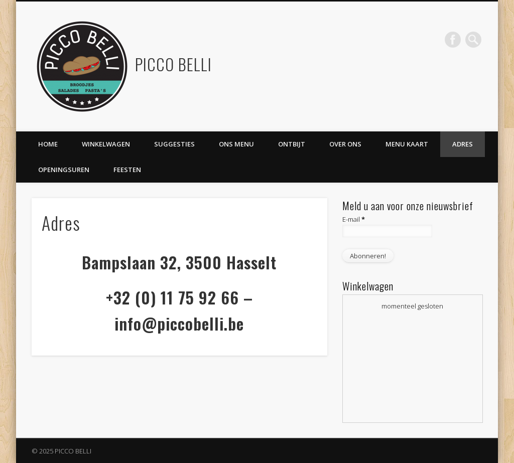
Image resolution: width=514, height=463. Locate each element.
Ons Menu (236, 143)
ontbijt (291, 143)
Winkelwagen (106, 143)
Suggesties (174, 143)
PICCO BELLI (173, 64)
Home (48, 143)
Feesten (127, 169)
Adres (462, 143)
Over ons (345, 143)
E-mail (353, 219)
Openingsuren (63, 169)
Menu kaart (407, 143)
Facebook (453, 40)
